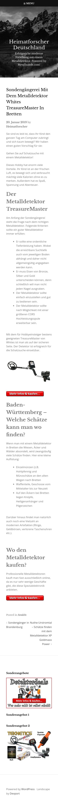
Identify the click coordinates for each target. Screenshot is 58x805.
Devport (15, 793)
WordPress (28, 789)
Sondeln (22, 614)
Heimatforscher (16, 126)
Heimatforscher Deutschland (29, 45)
